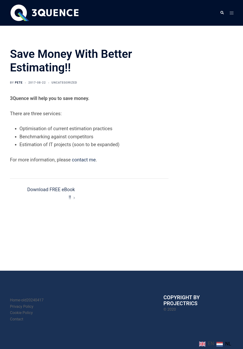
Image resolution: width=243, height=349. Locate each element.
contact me (84, 160)
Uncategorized (64, 82)
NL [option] (228, 344)
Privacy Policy (21, 306)
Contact (16, 319)
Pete (19, 82)
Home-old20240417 (26, 300)
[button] (222, 13)
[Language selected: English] (216, 343)
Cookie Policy (21, 312)
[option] (224, 344)
